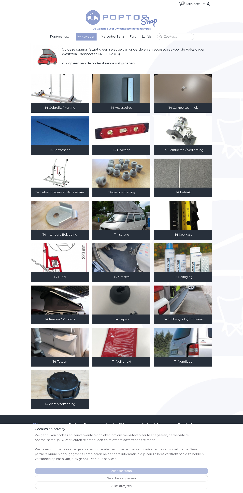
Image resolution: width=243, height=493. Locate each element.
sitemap (132, 487)
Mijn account (198, 4)
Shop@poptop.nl (154, 449)
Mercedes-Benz (112, 36)
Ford (133, 36)
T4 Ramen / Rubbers (60, 319)
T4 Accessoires (121, 108)
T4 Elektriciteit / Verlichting (183, 150)
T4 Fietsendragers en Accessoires (60, 192)
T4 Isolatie (121, 234)
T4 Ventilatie (183, 361)
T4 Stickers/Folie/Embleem (183, 319)
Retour (73, 456)
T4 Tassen (59, 361)
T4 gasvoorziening (121, 192)
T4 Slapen (121, 319)
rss (139, 487)
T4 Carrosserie (59, 150)
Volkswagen (86, 36)
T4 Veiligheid (121, 361)
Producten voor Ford (81, 452)
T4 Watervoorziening (59, 404)
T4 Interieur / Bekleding (59, 234)
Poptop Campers (43, 424)
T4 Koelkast (183, 234)
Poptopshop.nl (60, 36)
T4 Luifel (60, 277)
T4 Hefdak (183, 192)
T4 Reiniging (183, 277)
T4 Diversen (121, 150)
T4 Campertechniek (183, 108)
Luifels (147, 36)
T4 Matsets (121, 277)
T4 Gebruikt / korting (59, 108)
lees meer (197, 471)
